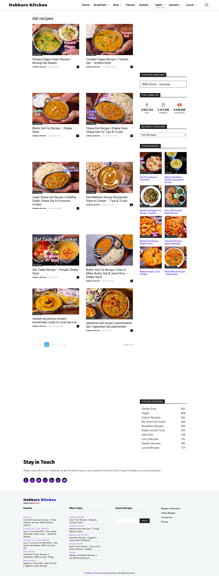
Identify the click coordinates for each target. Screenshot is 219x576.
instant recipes (147, 173)
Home (34, 14)
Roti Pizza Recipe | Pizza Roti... (148, 178)
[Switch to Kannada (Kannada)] (164, 84)
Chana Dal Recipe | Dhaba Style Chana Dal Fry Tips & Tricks (107, 130)
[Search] (145, 520)
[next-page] (64, 344)
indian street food (173, 206)
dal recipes (44, 14)
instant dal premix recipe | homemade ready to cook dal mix (54, 320)
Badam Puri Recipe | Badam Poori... (149, 242)
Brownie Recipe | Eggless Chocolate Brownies (83, 539)
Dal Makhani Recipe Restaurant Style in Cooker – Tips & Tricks (107, 199)
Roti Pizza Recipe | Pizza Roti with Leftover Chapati (85, 547)
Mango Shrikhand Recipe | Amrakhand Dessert (174, 179)
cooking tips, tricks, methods (36, 529)
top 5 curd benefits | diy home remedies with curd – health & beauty (40, 534)
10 (78, 136)
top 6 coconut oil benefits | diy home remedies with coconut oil (40, 545)
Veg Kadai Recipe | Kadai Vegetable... (173, 242)
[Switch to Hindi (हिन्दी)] (149, 84)
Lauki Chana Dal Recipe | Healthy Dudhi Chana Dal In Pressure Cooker (54, 200)
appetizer (145, 206)
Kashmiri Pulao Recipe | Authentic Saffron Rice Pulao (38, 555)
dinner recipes (29, 551)
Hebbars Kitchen (39, 67)
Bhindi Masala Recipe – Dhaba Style (175, 272)
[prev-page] (34, 344)
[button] (204, 4)
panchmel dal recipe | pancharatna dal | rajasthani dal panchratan (109, 324)
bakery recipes (29, 560)
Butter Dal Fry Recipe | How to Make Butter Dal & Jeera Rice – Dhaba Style (107, 273)
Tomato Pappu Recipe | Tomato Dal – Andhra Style (107, 61)
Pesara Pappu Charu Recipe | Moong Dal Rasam (51, 61)
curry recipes (171, 237)
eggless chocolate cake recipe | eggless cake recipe (40, 564)
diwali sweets (146, 237)
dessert (169, 173)
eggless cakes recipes (79, 535)
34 (131, 205)
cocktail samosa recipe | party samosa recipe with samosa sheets (39, 522)
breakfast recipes (77, 517)
